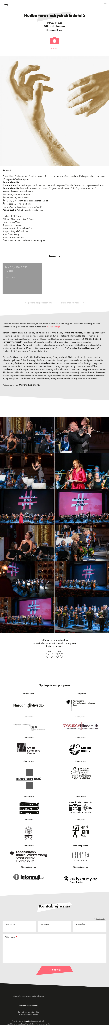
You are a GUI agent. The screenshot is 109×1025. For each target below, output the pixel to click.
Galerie (54, 48)
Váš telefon (80, 924)
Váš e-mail (45, 924)
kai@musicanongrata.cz (28, 1005)
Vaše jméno (10, 924)
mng (6, 4)
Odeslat (56, 969)
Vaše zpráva (10, 937)
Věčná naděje (53, 326)
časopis (27, 1021)
